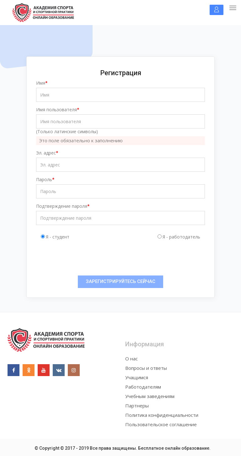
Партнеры (137, 405)
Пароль (44, 179)
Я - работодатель (181, 237)
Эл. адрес (46, 153)
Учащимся (136, 377)
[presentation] (88, 258)
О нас (131, 358)
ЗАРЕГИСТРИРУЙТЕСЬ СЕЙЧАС (120, 281)
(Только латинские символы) (67, 131)
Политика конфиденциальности (161, 415)
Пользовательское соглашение (161, 424)
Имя (40, 83)
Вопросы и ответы (146, 368)
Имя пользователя (56, 110)
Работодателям (143, 387)
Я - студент (57, 237)
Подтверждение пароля (61, 206)
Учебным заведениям (149, 396)
